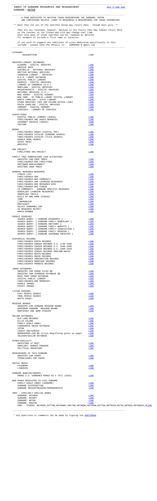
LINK (91, 77)
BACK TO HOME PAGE (116, 8)
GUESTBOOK (90, 498)
